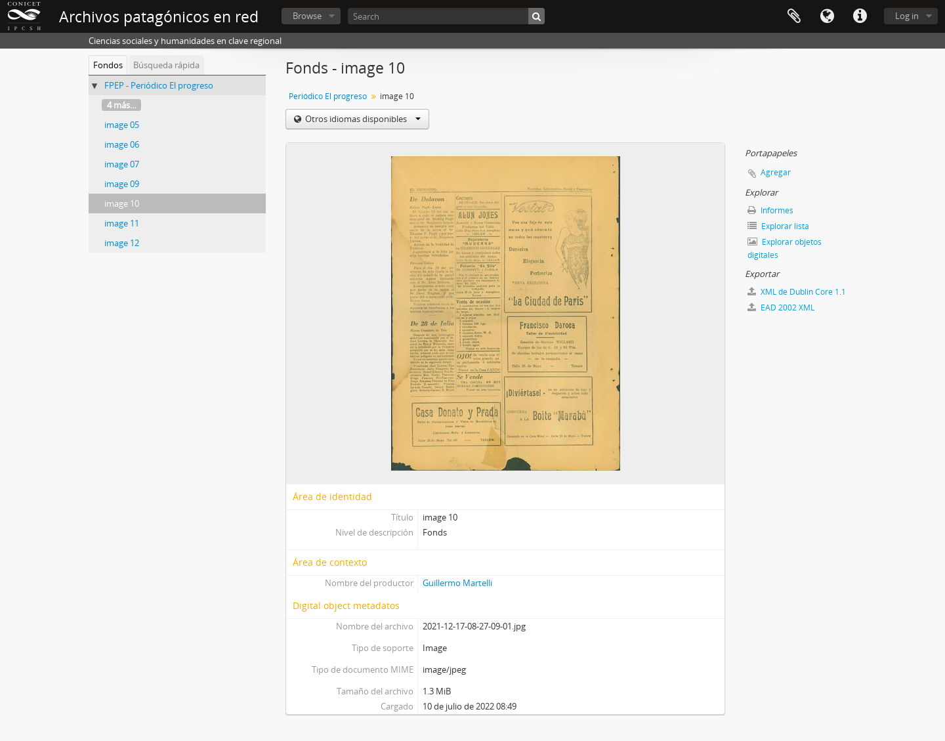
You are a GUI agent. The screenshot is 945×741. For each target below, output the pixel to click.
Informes (770, 210)
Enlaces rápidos (859, 16)
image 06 (121, 144)
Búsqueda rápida (166, 65)
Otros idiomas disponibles (362, 119)
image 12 (121, 243)
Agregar (776, 172)
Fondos (108, 65)
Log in (907, 16)
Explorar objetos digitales (784, 248)
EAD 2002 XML (780, 307)
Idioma (826, 16)
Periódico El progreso (328, 96)
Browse (307, 16)
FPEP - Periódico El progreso (158, 85)
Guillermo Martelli (457, 583)
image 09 (121, 184)
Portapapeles (794, 16)
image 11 (121, 223)
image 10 (121, 203)
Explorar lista (778, 226)
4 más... (121, 105)
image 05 (121, 125)
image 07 (121, 164)
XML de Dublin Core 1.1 (796, 291)
